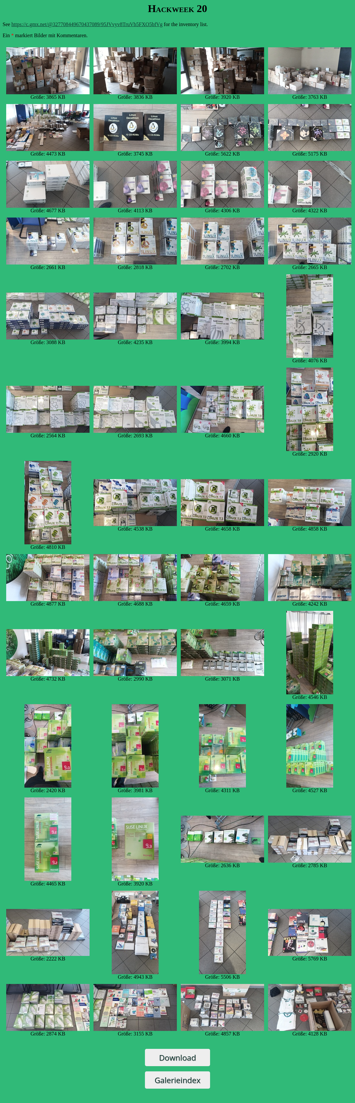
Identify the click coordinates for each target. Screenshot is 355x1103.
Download (177, 1057)
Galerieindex (177, 1080)
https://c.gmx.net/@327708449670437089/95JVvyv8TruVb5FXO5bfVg (87, 24)
